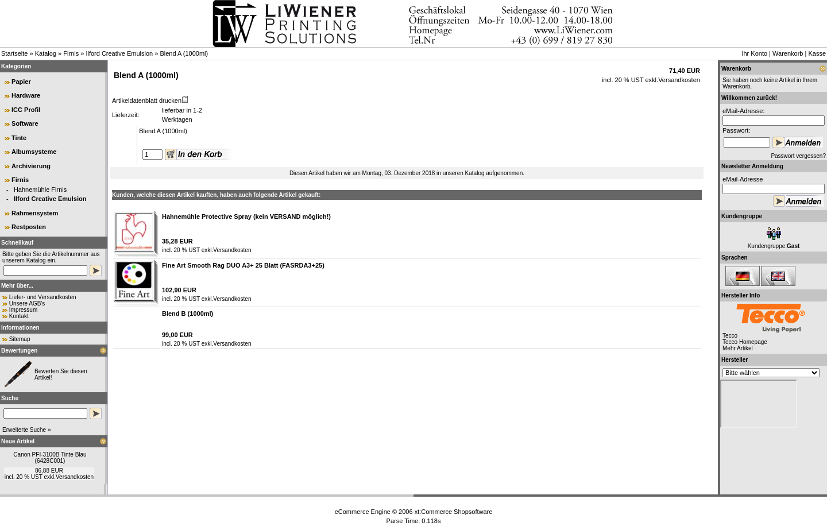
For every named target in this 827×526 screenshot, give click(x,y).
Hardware (25, 95)
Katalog (45, 53)
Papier (21, 81)
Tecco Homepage (744, 342)
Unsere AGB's (27, 303)
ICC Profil (25, 109)
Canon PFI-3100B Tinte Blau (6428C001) (49, 457)
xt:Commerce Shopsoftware (454, 511)
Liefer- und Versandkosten (42, 297)
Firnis (71, 53)
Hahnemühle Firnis (40, 189)
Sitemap (19, 339)
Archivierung (31, 166)
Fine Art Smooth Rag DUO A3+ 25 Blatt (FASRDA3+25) (243, 265)
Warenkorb (787, 53)
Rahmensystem (34, 213)
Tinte (18, 137)
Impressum (23, 310)
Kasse (817, 53)
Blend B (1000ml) (187, 313)
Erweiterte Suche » (26, 430)
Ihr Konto (754, 53)
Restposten (28, 226)
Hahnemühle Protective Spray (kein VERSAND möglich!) (246, 216)
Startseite (14, 53)
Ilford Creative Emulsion (119, 53)
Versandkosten (75, 477)
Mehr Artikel (737, 348)
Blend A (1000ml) (184, 53)
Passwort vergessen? (798, 156)
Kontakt (19, 316)
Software (24, 123)
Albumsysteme (33, 151)
